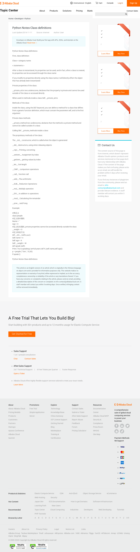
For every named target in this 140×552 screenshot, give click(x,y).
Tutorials (120, 510)
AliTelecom (105, 533)
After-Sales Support (80, 416)
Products (54, 11)
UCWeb (120, 533)
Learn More (105, 54)
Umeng (127, 533)
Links (83, 529)
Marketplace (93, 11)
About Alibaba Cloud (16, 409)
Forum (74, 427)
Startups (11, 427)
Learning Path (40, 506)
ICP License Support (59, 420)
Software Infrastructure (102, 501)
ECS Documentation (57, 501)
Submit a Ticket (78, 412)
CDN (61, 493)
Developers (88, 510)
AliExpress (59, 533)
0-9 (127, 518)
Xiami (10, 536)
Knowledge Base (57, 412)
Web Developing (105, 510)
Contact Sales (132, 11)
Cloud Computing (57, 510)
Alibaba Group (14, 533)
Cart (99, 3)
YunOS (97, 533)
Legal (56, 529)
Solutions (67, 11)
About (42, 11)
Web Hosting (40, 497)
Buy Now (121, 54)
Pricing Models (14, 412)
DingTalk (17, 536)
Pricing (79, 11)
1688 (77, 533)
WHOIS (96, 431)
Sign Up (133, 3)
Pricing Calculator (79, 431)
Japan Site (39, 501)
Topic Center (40, 510)
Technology (55, 409)
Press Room (98, 427)
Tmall (41, 533)
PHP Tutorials (40, 514)
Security (54, 497)
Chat (16, 359)
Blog (52, 427)
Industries (74, 510)
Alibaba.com (69, 533)
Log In (120, 3)
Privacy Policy (41, 529)
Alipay (24, 536)
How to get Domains (79, 501)
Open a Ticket (19, 373)
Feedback (76, 423)
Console (110, 3)
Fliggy (91, 533)
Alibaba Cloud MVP (101, 416)
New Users (56, 506)
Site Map (96, 434)
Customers (12, 420)
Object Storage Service (92, 493)
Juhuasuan (49, 533)
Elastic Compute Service (44, 493)
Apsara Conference (16, 431)
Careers (11, 529)
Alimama (84, 533)
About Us (25, 529)
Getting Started (57, 423)
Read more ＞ (32, 43)
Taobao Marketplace (29, 533)
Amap (113, 533)
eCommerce (112, 493)
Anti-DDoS (73, 493)
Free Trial (33, 409)
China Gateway (57, 416)
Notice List (70, 529)
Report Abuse (77, 420)
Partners (11, 423)
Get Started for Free (22, 333)
